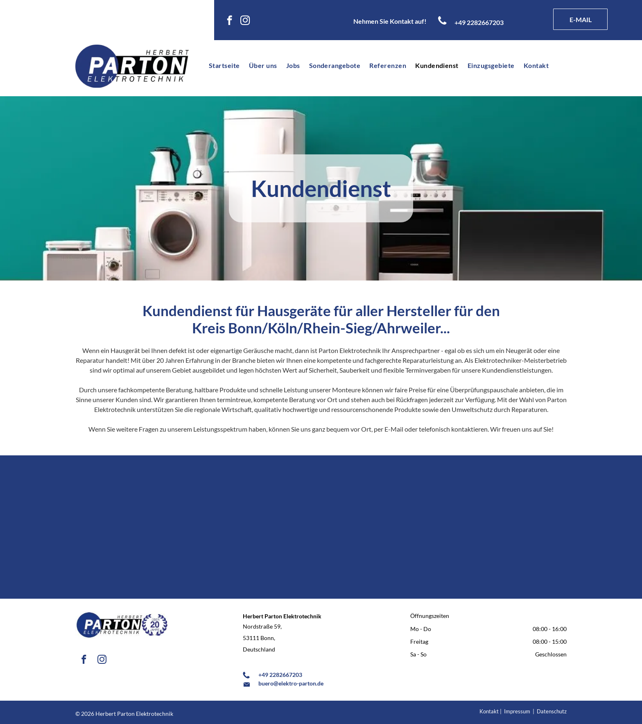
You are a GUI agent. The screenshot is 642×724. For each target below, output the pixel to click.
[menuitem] (222, 65)
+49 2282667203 (280, 674)
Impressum (517, 711)
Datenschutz (552, 711)
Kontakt (489, 711)
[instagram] (245, 21)
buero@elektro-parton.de (290, 683)
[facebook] (229, 21)
